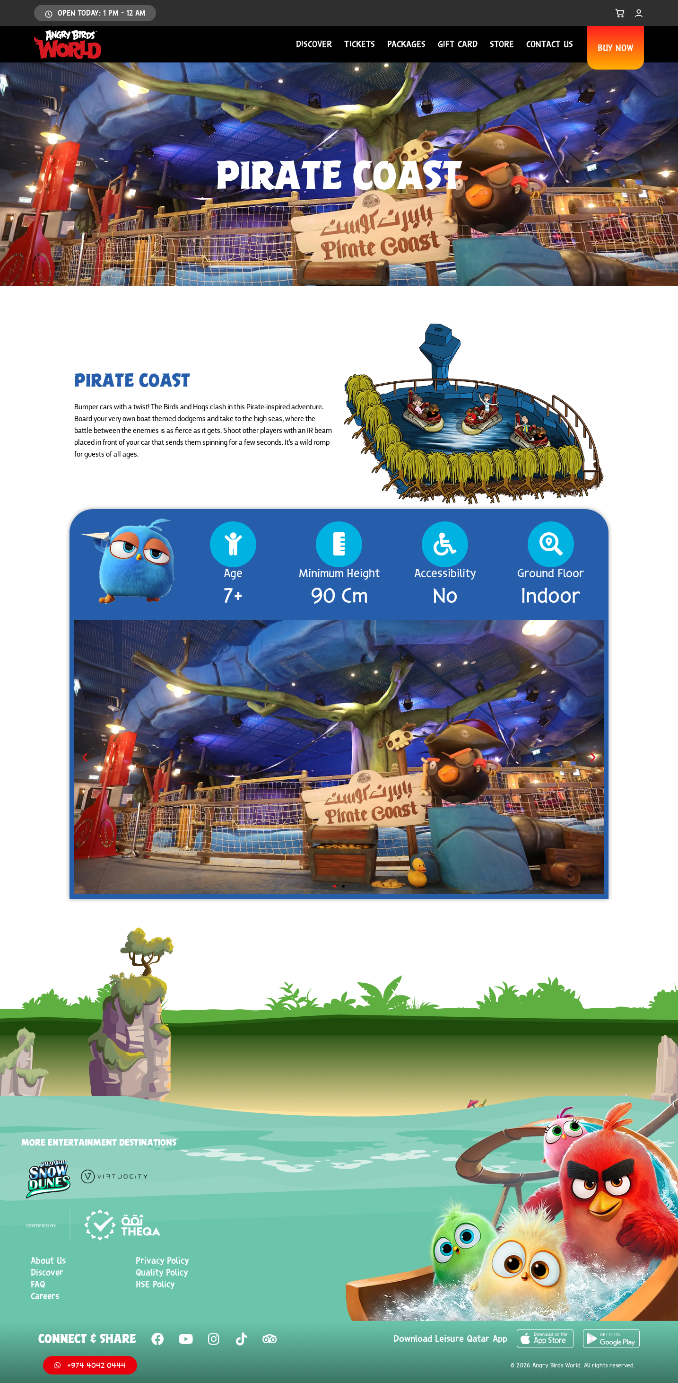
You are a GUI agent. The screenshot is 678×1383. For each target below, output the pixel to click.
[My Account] (639, 13)
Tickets (359, 44)
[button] (85, 757)
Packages (406, 44)
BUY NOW (616, 47)
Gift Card (458, 44)
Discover (314, 44)
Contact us (549, 44)
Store (502, 44)
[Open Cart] (620, 13)
